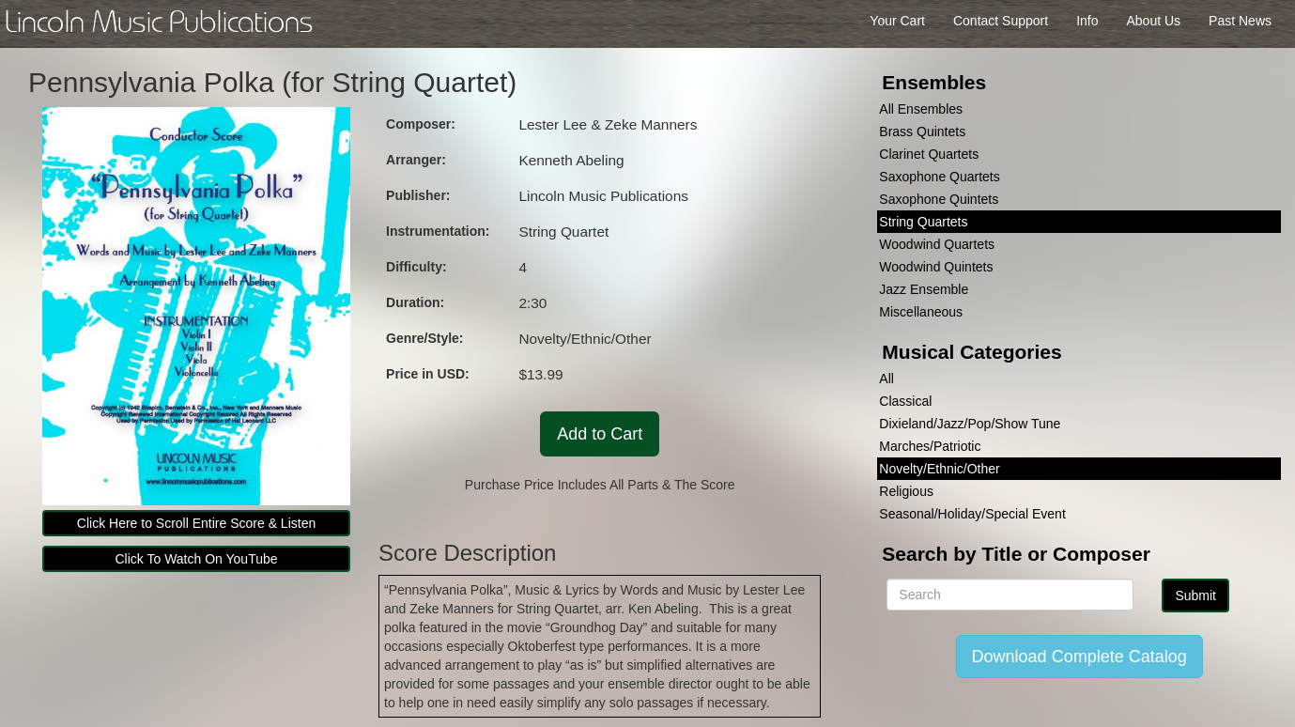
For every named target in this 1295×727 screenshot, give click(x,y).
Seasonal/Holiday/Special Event (972, 513)
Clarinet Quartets (929, 154)
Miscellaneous (921, 311)
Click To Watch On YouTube (197, 558)
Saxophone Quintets (938, 199)
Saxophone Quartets (939, 176)
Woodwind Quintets (936, 266)
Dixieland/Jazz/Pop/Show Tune (969, 423)
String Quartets (923, 221)
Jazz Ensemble (923, 289)
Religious (906, 491)
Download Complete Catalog (1079, 656)
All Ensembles (921, 108)
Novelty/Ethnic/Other (939, 468)
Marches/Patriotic (929, 446)
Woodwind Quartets (936, 244)
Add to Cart (599, 434)
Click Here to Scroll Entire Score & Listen (196, 523)
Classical (905, 401)
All (886, 378)
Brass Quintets (922, 131)
